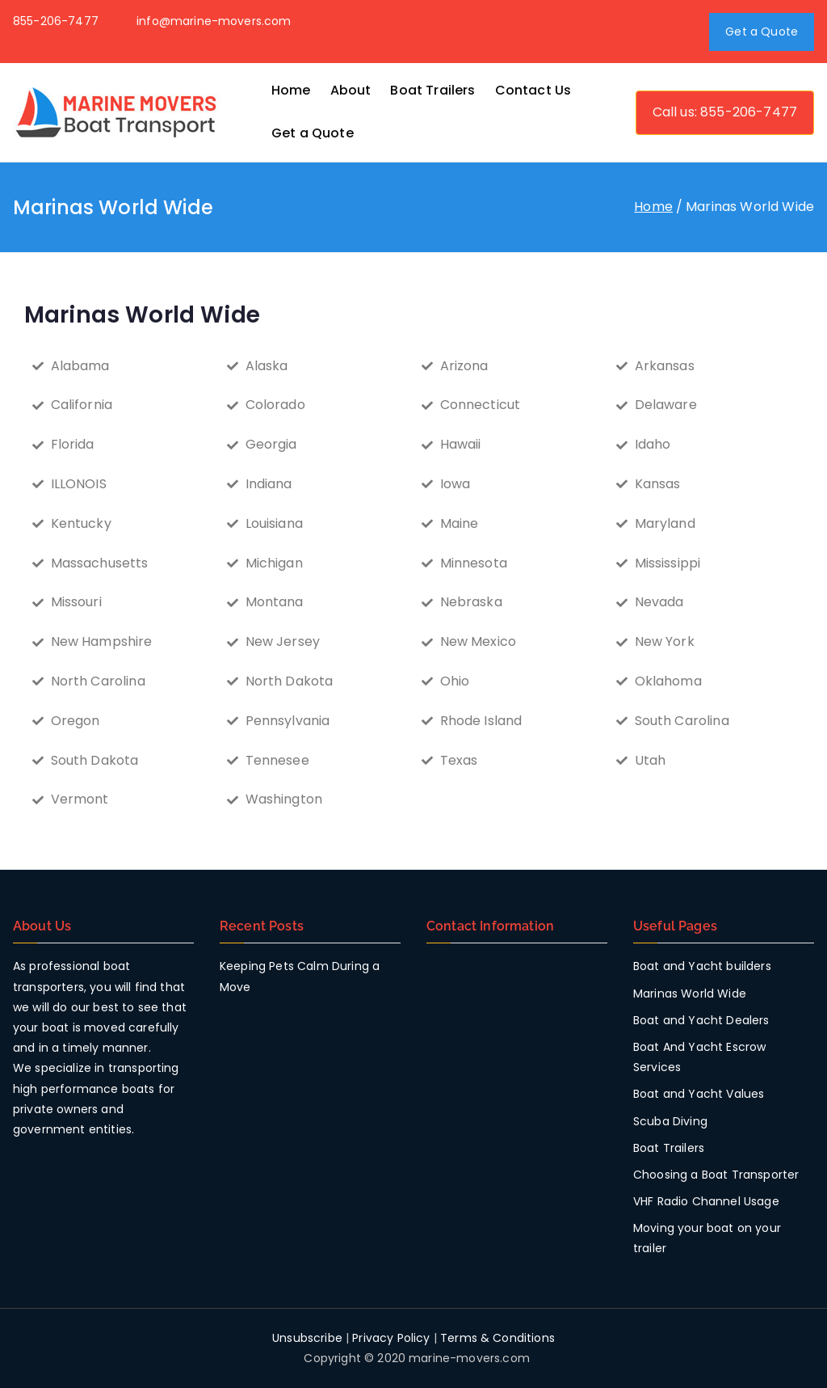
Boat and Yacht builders (702, 966)
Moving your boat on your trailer (707, 1238)
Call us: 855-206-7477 (725, 112)
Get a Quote (761, 31)
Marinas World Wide (689, 993)
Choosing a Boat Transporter (716, 1175)
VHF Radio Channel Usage (706, 1201)
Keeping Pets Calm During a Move (300, 976)
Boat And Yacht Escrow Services (699, 1057)
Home (291, 90)
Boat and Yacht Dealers (701, 1020)
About (351, 90)
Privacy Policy (391, 1338)
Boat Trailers (432, 90)
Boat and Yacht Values (698, 1094)
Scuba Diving (670, 1121)
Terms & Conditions (497, 1338)
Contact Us (533, 90)
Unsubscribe (307, 1338)
